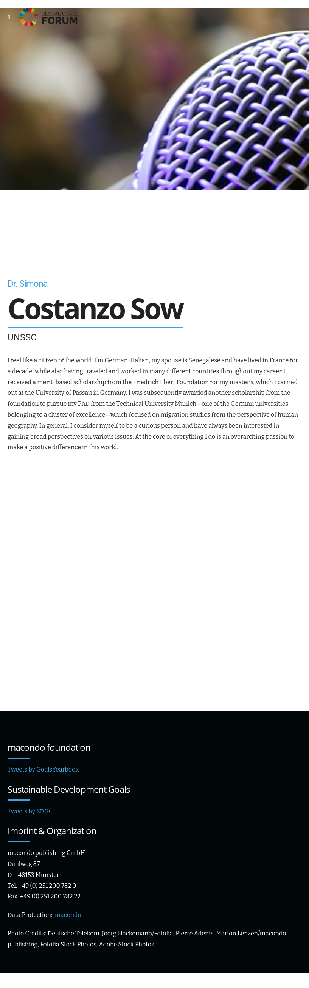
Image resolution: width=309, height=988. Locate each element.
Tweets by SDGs (29, 811)
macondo (68, 914)
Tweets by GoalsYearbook (43, 769)
